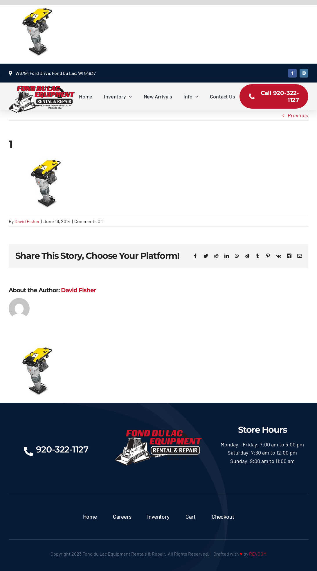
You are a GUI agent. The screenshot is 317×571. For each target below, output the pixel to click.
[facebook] (292, 73)
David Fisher (27, 221)
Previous (298, 115)
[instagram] (304, 73)
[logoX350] (42, 88)
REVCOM (257, 553)
